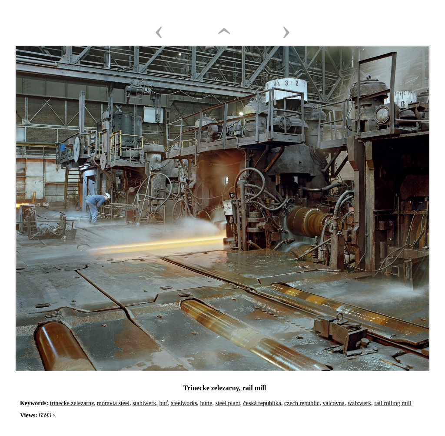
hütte (206, 403)
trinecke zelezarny (72, 403)
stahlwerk (144, 403)
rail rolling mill (393, 403)
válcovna (333, 403)
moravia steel (113, 403)
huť (163, 403)
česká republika (262, 403)
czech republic (301, 403)
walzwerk (359, 403)
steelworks (184, 403)
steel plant (227, 403)
